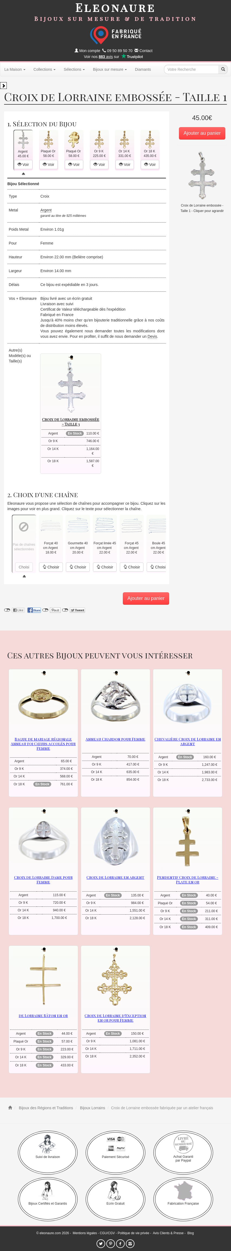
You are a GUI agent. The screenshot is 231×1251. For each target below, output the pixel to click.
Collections (45, 69)
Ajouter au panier (202, 133)
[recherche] (223, 69)
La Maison (14, 69)
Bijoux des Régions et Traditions (45, 1108)
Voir (23, 164)
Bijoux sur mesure (110, 69)
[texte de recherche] (191, 69)
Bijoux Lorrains (92, 1108)
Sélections (74, 69)
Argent (46, 210)
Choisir (51, 567)
